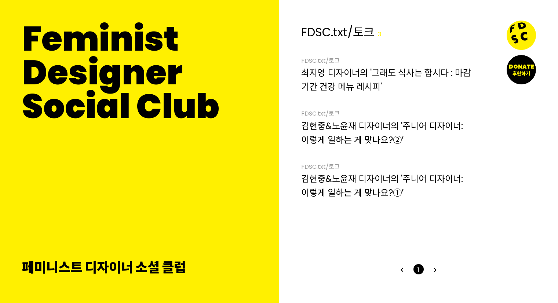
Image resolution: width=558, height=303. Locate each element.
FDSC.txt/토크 (320, 61)
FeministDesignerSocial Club (120, 72)
